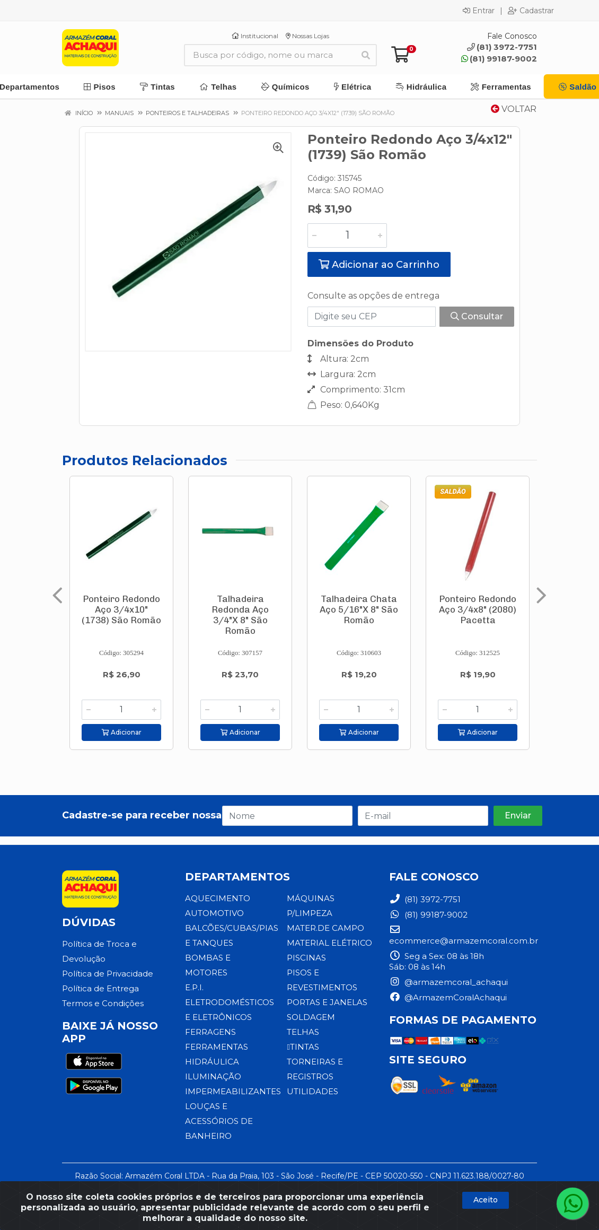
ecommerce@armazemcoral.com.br (463, 935)
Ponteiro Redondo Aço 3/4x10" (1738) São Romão (121, 609)
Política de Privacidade (107, 974)
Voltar (513, 109)
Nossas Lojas (307, 36)
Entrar (479, 10)
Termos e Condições (103, 1003)
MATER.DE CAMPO (325, 928)
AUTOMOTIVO (214, 913)
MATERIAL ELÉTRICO (329, 943)
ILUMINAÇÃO (213, 1076)
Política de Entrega (100, 988)
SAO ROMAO (359, 190)
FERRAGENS (210, 1032)
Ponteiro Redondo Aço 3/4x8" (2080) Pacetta (477, 609)
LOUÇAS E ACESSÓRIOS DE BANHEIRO (219, 1121)
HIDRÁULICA (212, 1062)
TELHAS (303, 1032)
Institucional (255, 36)
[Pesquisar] (366, 55)
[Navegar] (57, 596)
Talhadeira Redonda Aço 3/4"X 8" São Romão (240, 615)
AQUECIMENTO (217, 898)
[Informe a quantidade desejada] (347, 235)
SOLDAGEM (311, 1017)
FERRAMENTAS (216, 1047)
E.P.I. (194, 987)
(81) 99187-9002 (499, 59)
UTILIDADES (312, 1091)
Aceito (485, 1200)
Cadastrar (531, 10)
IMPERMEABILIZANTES (233, 1091)
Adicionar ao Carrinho (379, 265)
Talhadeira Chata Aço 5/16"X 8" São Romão (359, 609)
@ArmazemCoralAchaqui (448, 997)
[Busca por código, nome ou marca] (269, 55)
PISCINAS (306, 958)
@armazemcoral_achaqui (448, 982)
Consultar (477, 316)
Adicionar (122, 732)
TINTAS (303, 1047)
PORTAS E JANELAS (327, 1002)
